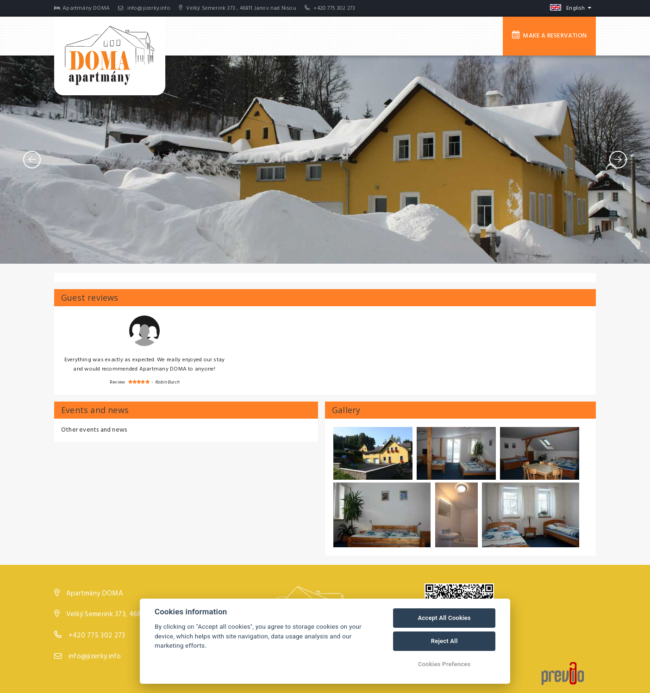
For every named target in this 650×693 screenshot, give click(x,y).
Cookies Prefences (444, 664)
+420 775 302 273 (334, 8)
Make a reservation (549, 36)
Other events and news (94, 430)
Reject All (444, 640)
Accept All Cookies (444, 617)
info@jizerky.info (144, 8)
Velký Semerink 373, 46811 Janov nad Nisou (132, 614)
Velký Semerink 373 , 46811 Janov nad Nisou (237, 8)
